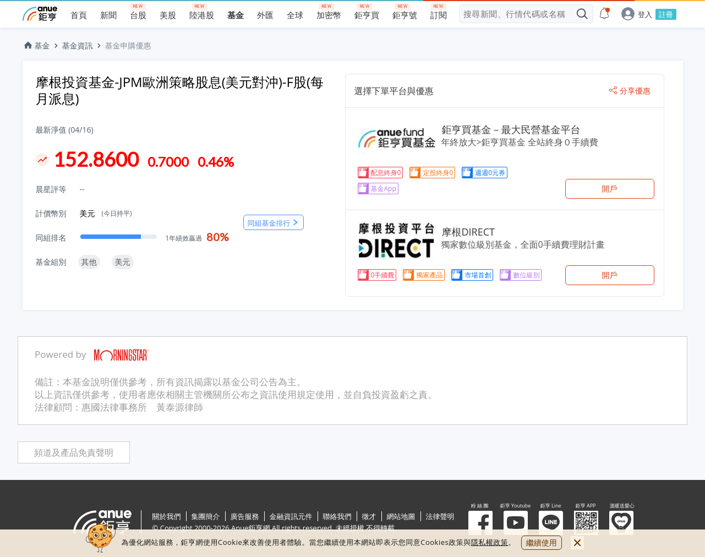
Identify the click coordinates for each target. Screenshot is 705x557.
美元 (106, 213)
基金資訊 (77, 45)
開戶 (609, 188)
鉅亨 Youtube (516, 523)
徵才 (369, 516)
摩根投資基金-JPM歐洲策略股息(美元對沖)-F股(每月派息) (180, 90)
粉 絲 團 (480, 523)
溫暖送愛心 (621, 523)
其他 (89, 261)
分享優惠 (630, 90)
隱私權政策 (490, 542)
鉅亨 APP (586, 523)
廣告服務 (245, 516)
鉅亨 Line (551, 523)
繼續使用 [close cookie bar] (541, 542)
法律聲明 (440, 516)
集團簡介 (206, 516)
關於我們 (166, 516)
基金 (36, 45)
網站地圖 (401, 516)
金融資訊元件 (291, 516)
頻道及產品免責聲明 (73, 452)
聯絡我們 (337, 516)
